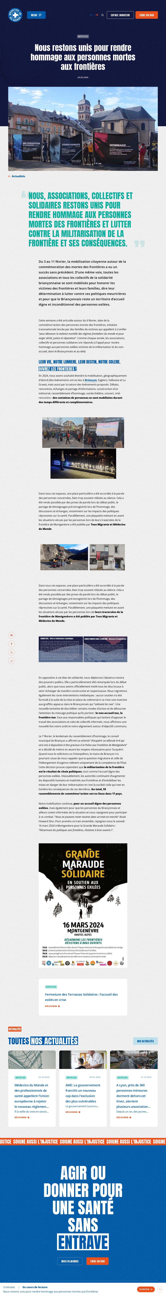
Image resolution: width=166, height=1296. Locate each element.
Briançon (91, 380)
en (91, 15)
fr (97, 15)
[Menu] (36, 15)
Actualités (19, 176)
